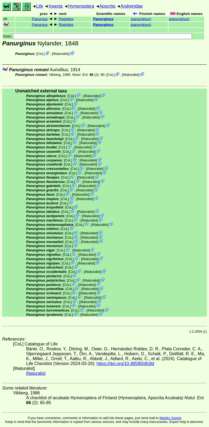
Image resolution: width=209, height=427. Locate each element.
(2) (85, 75)
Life (39, 6)
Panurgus (40, 19)
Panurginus (103, 19)
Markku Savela (170, 418)
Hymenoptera (81, 6)
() (140, 19)
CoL (40, 54)
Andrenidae (132, 6)
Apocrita (107, 6)
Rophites (66, 19)
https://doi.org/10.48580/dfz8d (125, 363)
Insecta (55, 6)
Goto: (97, 36)
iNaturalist (61, 54)
